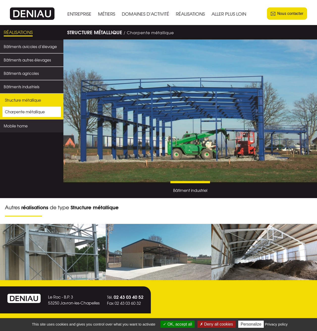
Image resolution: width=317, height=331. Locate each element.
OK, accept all (177, 324)
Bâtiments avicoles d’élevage (30, 46)
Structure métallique (23, 100)
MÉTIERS (106, 13)
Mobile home (16, 126)
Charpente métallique (25, 112)
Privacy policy (276, 324)
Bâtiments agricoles (21, 73)
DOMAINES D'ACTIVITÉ (145, 13)
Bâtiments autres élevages (27, 60)
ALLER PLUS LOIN (228, 13)
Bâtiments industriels (21, 87)
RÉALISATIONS (190, 13)
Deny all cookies (216, 324)
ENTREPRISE (79, 13)
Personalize (251, 324)
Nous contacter (287, 13)
